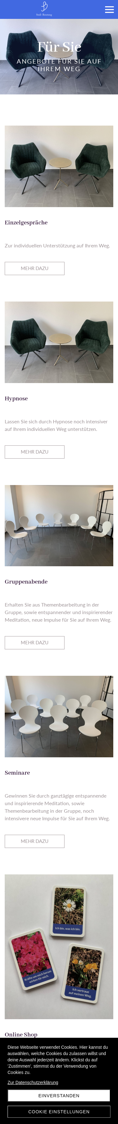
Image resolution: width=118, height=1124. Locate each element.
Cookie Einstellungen (59, 1111)
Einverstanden (59, 1095)
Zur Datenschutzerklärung (33, 1082)
